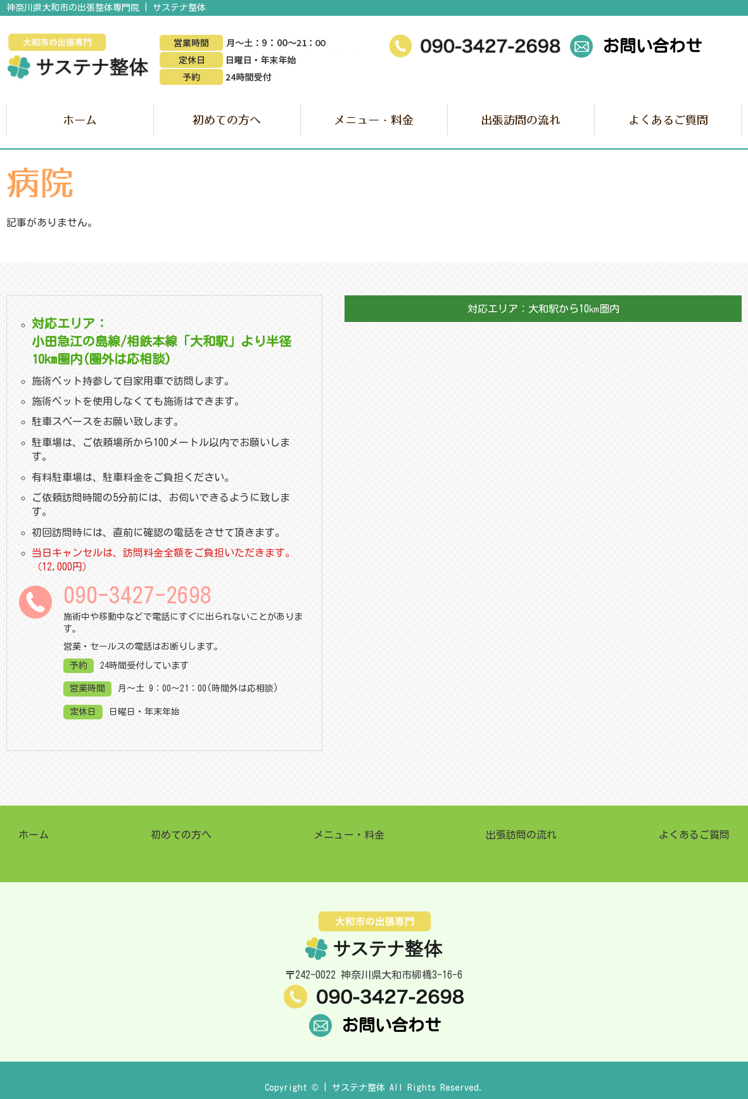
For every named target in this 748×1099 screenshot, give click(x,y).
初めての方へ (227, 120)
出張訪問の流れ (521, 120)
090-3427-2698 (137, 595)
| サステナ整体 (354, 1087)
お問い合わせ (635, 45)
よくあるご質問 (668, 120)
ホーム (80, 120)
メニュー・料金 (374, 120)
